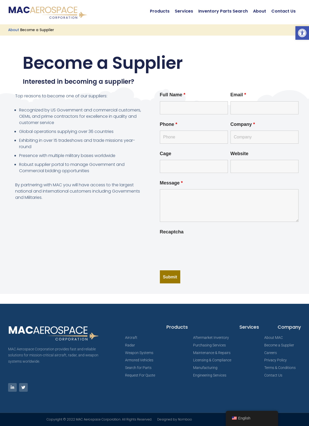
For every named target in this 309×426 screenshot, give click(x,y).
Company (243, 124)
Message (171, 183)
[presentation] (199, 248)
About (259, 11)
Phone (168, 124)
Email (238, 94)
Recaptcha (172, 231)
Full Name (173, 94)
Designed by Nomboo (174, 419)
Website (240, 153)
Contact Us (283, 11)
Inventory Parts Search (223, 11)
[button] (302, 33)
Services (184, 11)
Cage (165, 153)
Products (160, 11)
